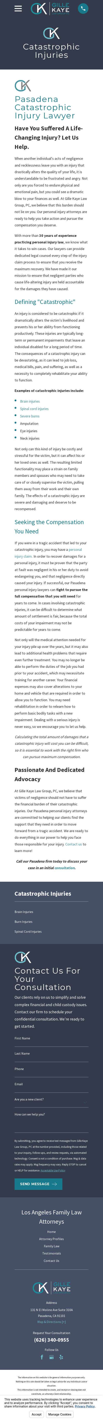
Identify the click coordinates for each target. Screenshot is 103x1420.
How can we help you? (30, 1114)
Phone (19, 1068)
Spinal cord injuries (34, 408)
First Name (22, 1038)
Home (51, 1232)
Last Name (22, 1053)
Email (19, 1084)
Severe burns (30, 416)
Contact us (73, 844)
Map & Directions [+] (51, 1322)
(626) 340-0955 (51, 1340)
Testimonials (51, 1253)
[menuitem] (51, 912)
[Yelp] (61, 1357)
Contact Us (51, 1261)
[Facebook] (42, 1357)
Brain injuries (30, 401)
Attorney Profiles (51, 1239)
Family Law (51, 1246)
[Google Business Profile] (51, 1357)
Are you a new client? (29, 1099)
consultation (64, 867)
